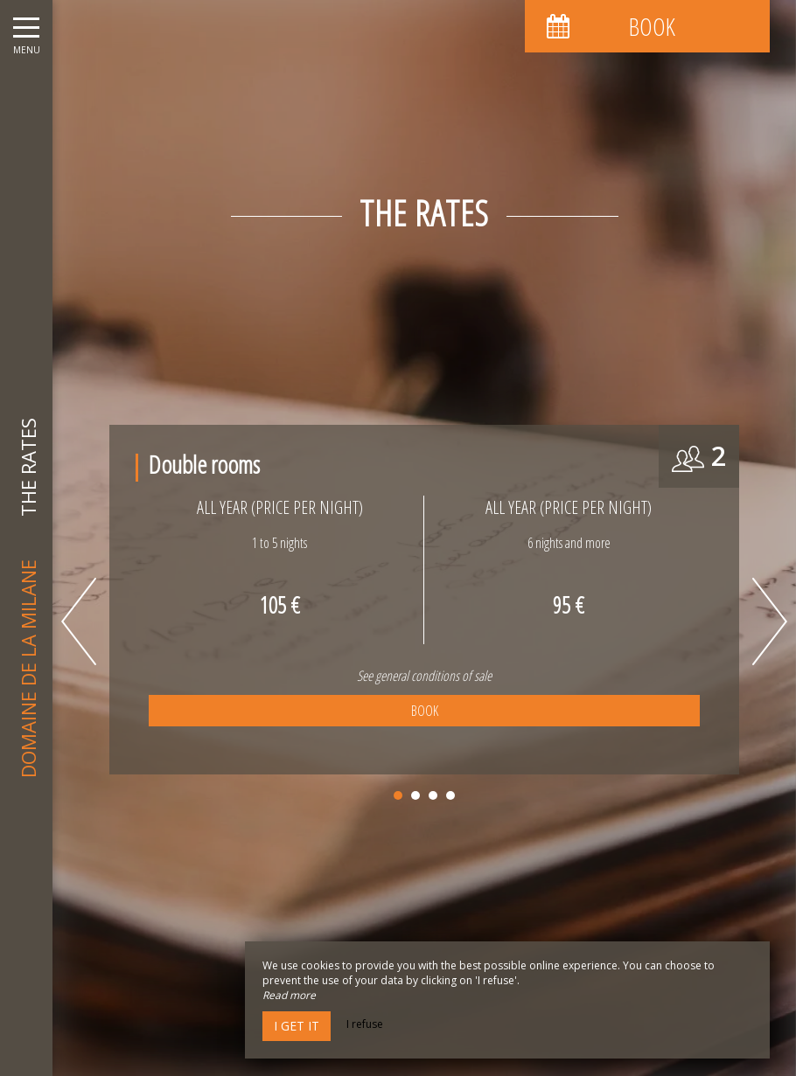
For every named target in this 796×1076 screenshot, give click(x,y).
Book (424, 710)
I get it (296, 1025)
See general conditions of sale (424, 675)
